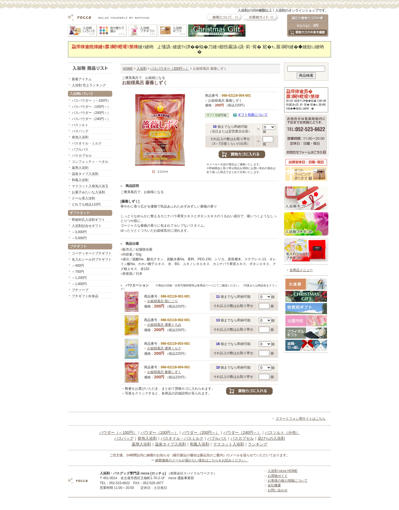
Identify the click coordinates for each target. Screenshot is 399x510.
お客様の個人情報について (288, 480)
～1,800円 (79, 284)
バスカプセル (82, 156)
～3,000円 (79, 232)
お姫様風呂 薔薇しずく (164, 372)
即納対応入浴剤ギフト (88, 220)
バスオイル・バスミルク (182, 438)
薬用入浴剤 (80, 168)
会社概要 (274, 485)
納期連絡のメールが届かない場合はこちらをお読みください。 (201, 460)
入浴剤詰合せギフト (87, 226)
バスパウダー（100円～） (91, 107)
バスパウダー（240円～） (91, 119)
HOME (128, 69)
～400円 (78, 266)
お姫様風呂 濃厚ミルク (164, 348)
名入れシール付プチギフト (92, 259)
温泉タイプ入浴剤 (85, 174)
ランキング (257, 444)
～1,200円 (79, 278)
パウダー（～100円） (118, 432)
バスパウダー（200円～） (91, 113)
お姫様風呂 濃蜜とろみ (164, 325)
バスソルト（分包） (282, 432)
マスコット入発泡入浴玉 (90, 186)
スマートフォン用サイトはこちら (301, 419)
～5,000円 (79, 238)
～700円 (78, 272)
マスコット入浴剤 (228, 444)
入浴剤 (142, 69)
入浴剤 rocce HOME (283, 471)
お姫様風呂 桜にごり (162, 301)
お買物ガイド (278, 476)
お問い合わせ (278, 490)
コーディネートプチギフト (92, 253)
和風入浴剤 (80, 180)
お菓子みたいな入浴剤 (88, 192)
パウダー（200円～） (200, 432)
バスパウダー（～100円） (91, 100)
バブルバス (80, 149)
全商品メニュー (301, 270)
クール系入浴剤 (83, 198)
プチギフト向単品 (85, 296)
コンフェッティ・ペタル (90, 162)
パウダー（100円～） (159, 432)
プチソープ (80, 290)
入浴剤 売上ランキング (89, 85)
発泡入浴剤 (80, 137)
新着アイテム (82, 79)
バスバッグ (80, 131)
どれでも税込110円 (86, 204)
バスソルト (80, 125)
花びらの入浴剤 (271, 438)
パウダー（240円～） (242, 432)
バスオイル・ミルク (87, 143)
